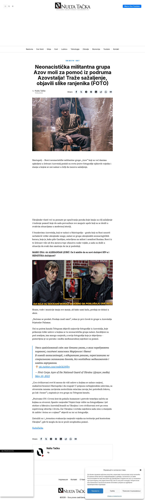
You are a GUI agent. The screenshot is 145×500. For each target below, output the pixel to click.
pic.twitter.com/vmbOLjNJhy (54, 360)
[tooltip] (76, 92)
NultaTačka (37, 421)
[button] (140, 470)
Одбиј (112, 491)
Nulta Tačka (40, 91)
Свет (78, 60)
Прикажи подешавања (131, 491)
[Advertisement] (72, 29)
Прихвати (95, 491)
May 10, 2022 (42, 369)
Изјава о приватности (114, 496)
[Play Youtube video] (72, 276)
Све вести (70, 60)
